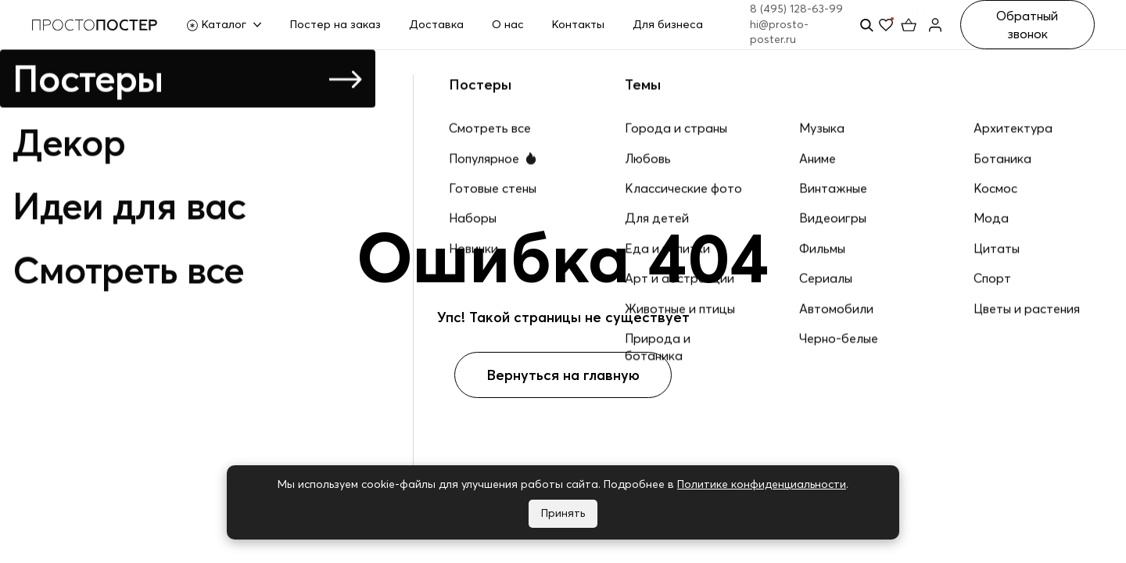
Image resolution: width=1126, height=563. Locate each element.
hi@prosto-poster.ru (779, 32)
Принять (563, 513)
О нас (508, 24)
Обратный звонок (1027, 24)
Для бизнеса (668, 24)
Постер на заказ (335, 24)
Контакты (578, 24)
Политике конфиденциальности (761, 484)
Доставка (436, 24)
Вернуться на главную (563, 375)
